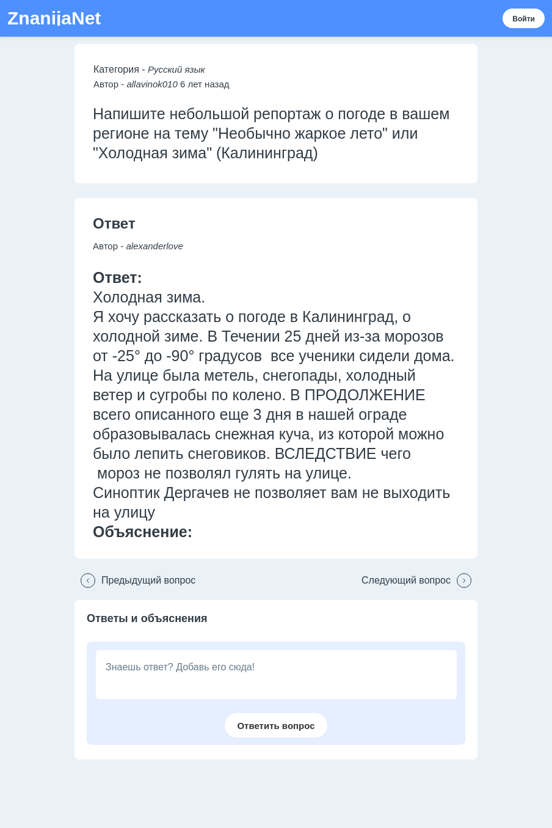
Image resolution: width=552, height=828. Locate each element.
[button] (134, 580)
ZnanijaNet (54, 18)
